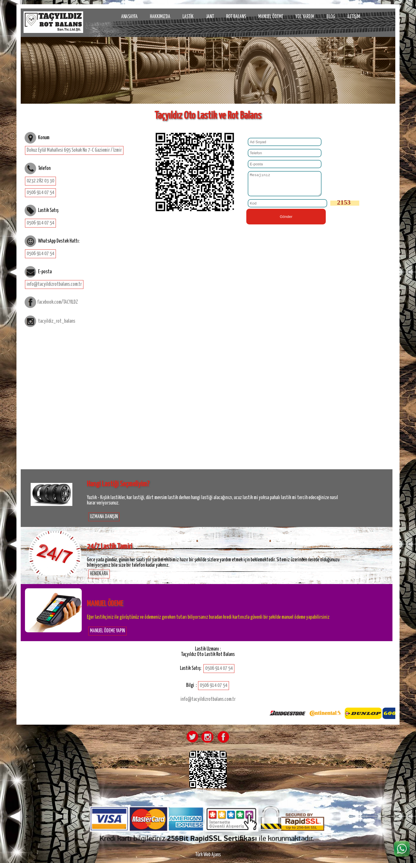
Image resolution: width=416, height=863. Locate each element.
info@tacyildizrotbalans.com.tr (54, 284)
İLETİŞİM (353, 16)
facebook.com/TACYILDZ (57, 302)
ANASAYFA (129, 16)
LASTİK (188, 16)
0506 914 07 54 (40, 192)
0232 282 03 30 (40, 181)
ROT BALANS (236, 16)
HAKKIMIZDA (160, 16)
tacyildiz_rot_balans (56, 321)
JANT (210, 16)
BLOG (331, 16)
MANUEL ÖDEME (270, 16)
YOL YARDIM (304, 16)
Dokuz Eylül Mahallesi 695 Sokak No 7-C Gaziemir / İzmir (74, 150)
